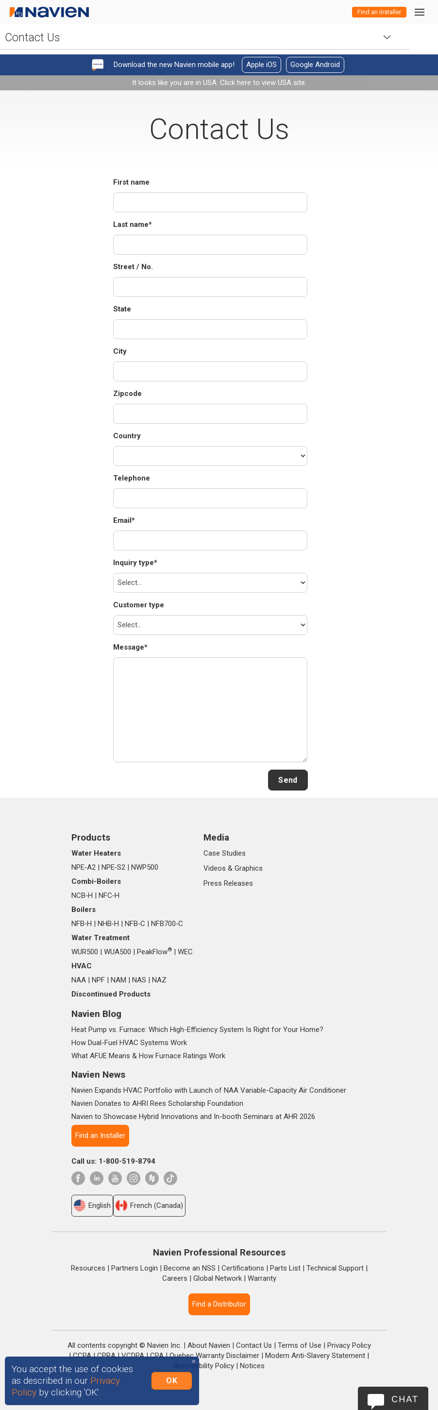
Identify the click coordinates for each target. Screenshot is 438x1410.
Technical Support (335, 1268)
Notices (252, 1365)
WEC (185, 951)
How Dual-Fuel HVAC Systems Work (129, 1042)
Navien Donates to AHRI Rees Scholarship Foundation (157, 1103)
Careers (174, 1278)
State (122, 309)
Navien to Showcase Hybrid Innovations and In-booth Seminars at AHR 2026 (193, 1116)
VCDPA (132, 1355)
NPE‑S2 (113, 867)
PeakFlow (154, 951)
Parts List (285, 1268)
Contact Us (254, 1345)
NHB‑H (108, 923)
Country (127, 435)
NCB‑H (82, 895)
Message (130, 647)
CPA (157, 1355)
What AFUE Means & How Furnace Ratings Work (148, 1055)
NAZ (159, 980)
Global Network (217, 1278)
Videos (214, 868)
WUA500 (117, 951)
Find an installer (379, 12)
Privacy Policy (349, 1345)
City (120, 351)
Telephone (131, 478)
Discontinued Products (111, 994)
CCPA (82, 1355)
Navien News (98, 1074)
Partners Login (134, 1268)
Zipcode (127, 393)
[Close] (194, 1361)
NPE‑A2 (83, 867)
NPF (98, 980)
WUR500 (84, 951)
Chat (405, 1399)
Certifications (242, 1268)
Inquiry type (135, 562)
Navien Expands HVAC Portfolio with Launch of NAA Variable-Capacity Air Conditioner (208, 1090)
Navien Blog (96, 1013)
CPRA (106, 1355)
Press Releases (228, 883)
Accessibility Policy (203, 1365)
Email (124, 520)
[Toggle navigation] (419, 11)
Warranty (262, 1278)
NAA (78, 980)
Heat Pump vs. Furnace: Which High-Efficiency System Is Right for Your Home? (197, 1029)
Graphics (249, 868)
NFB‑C (135, 923)
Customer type (138, 605)
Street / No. (133, 266)
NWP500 (144, 867)
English (92, 1205)
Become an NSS (190, 1268)
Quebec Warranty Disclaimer (214, 1355)
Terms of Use (299, 1345)
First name (131, 182)
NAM (118, 980)
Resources (88, 1268)
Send (287, 780)
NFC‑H (109, 895)
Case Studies (224, 853)
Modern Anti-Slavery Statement (315, 1355)
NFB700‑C (167, 923)
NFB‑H (81, 923)
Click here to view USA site (262, 82)
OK (171, 1380)
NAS (139, 980)
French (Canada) (149, 1205)
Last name (132, 224)
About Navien (208, 1345)
